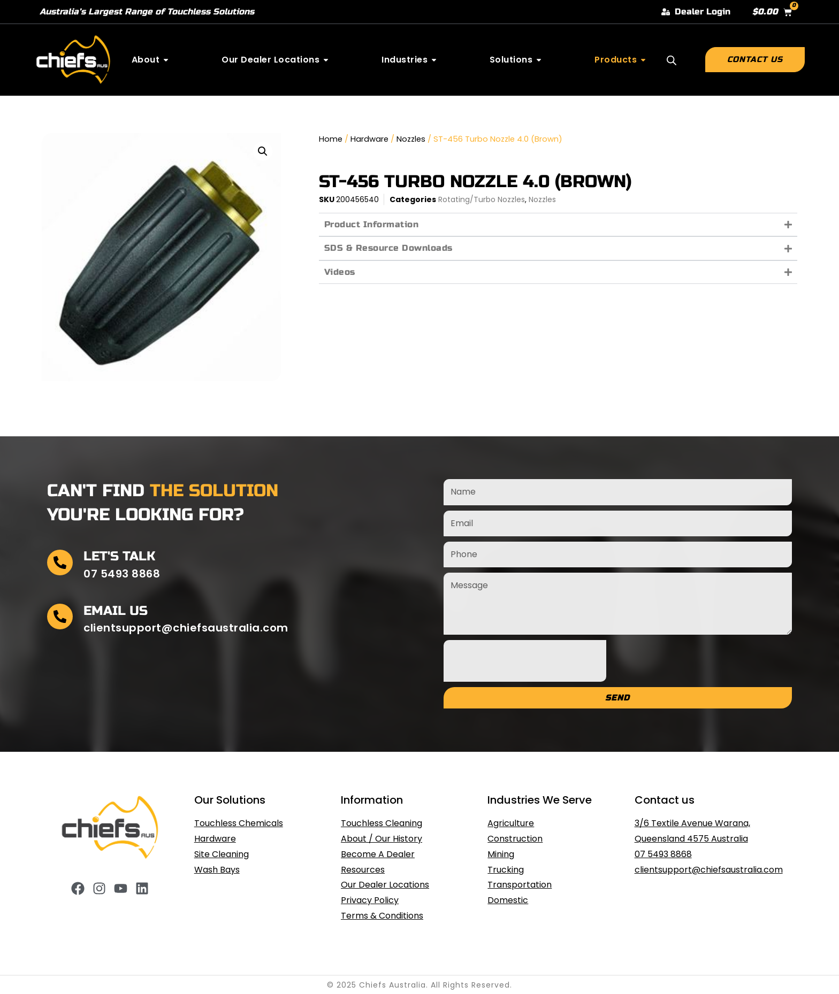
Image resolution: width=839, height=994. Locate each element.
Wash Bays (217, 870)
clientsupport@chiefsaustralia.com (709, 870)
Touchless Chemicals (238, 823)
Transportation (519, 885)
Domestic (507, 900)
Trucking (505, 870)
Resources (363, 870)
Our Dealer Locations (385, 885)
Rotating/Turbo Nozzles (481, 199)
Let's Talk (119, 556)
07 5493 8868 (663, 854)
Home (330, 139)
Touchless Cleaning (381, 823)
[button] (262, 151)
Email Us (115, 611)
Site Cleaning (221, 854)
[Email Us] (60, 616)
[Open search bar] (671, 60)
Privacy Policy (370, 900)
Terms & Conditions (382, 916)
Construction (515, 839)
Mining (500, 854)
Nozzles (410, 139)
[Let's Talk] (60, 562)
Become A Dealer (378, 854)
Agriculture (510, 823)
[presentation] (525, 661)
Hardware (369, 139)
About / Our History (381, 839)
